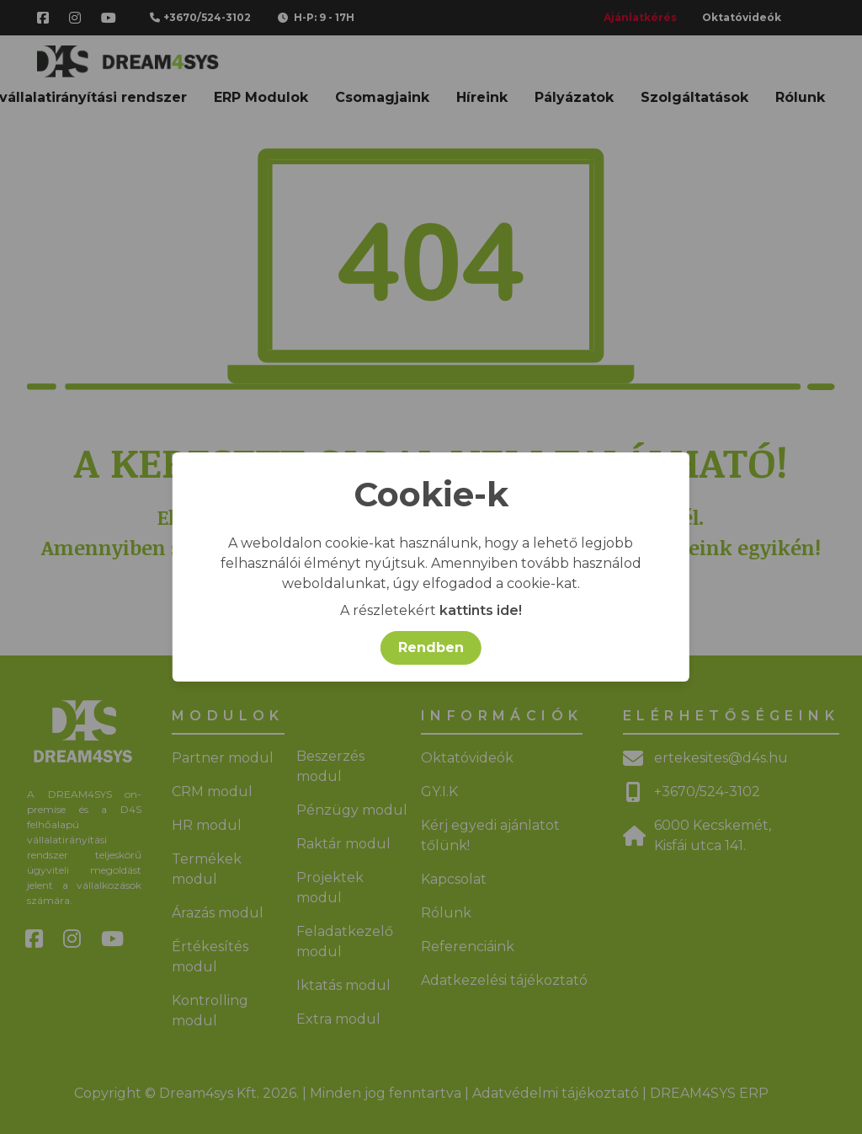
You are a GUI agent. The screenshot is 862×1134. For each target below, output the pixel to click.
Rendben (431, 647)
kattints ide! (480, 610)
